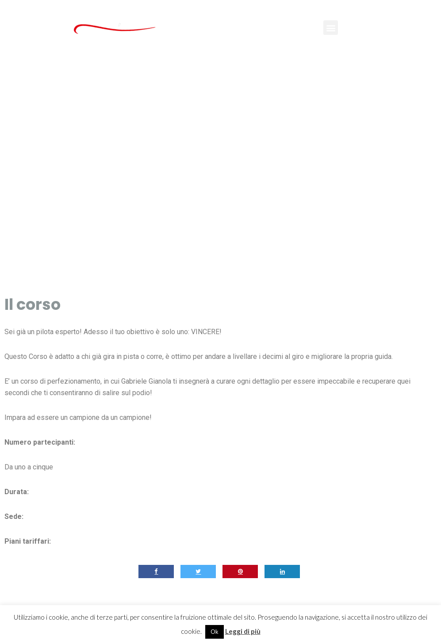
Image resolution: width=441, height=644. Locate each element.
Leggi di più (243, 631)
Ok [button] (215, 631)
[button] (330, 27)
